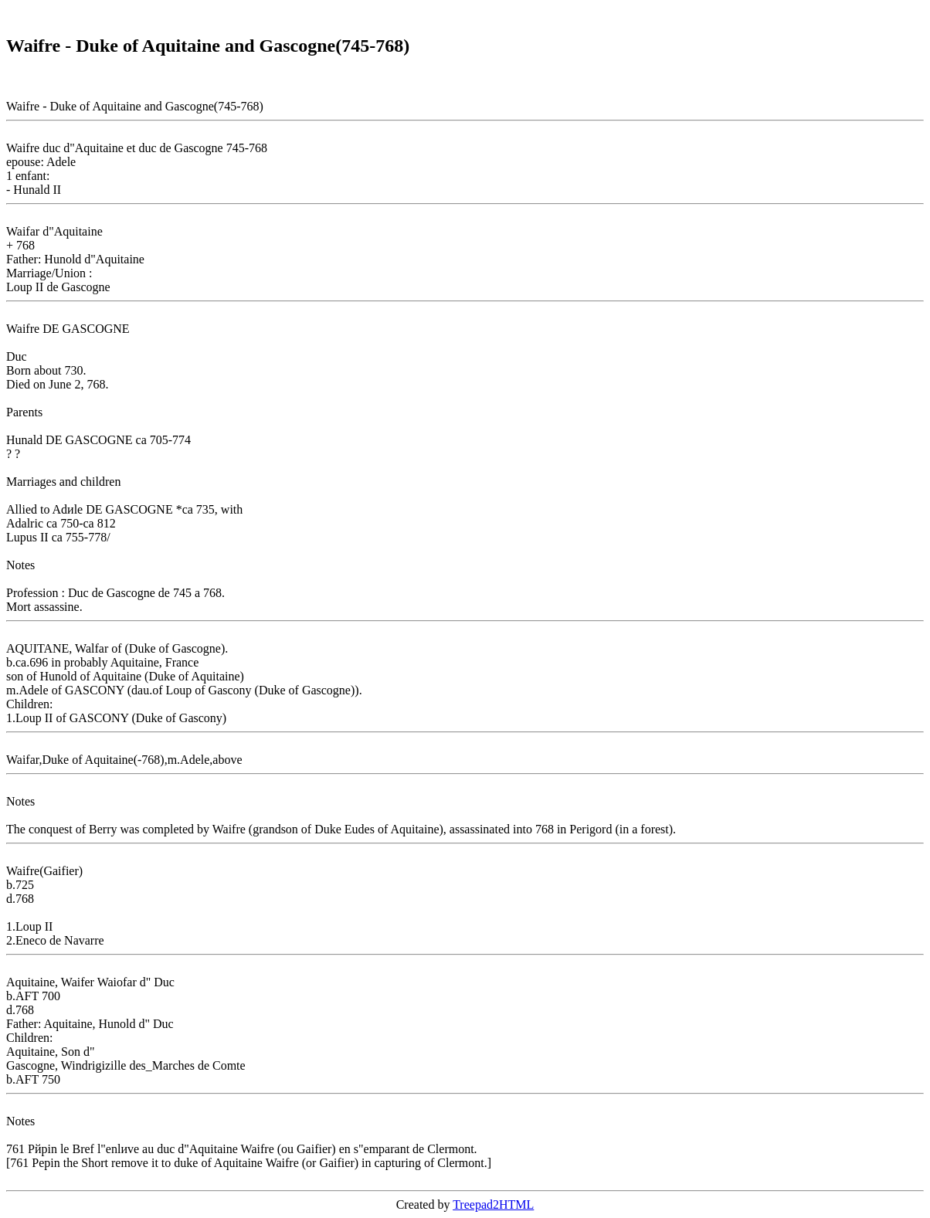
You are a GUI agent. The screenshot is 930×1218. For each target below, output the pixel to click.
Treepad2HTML (493, 1204)
